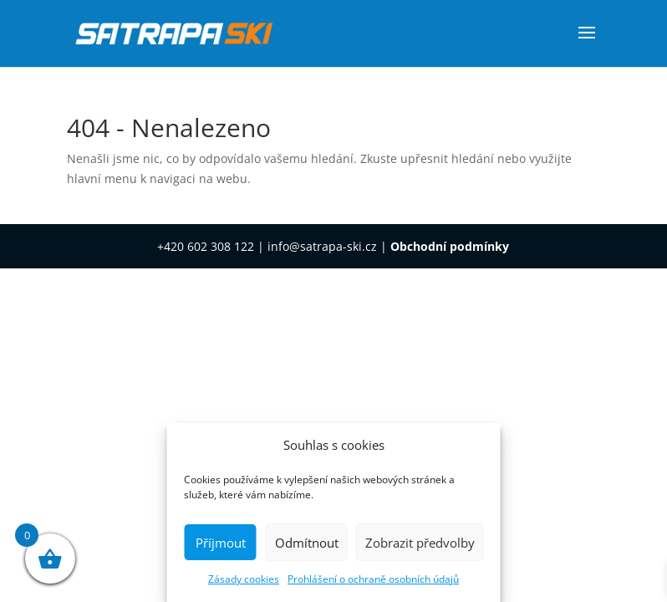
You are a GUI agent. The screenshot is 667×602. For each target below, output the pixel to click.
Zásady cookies (243, 579)
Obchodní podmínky (449, 246)
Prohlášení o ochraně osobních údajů (373, 579)
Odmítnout (307, 542)
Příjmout (221, 542)
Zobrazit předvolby (420, 542)
